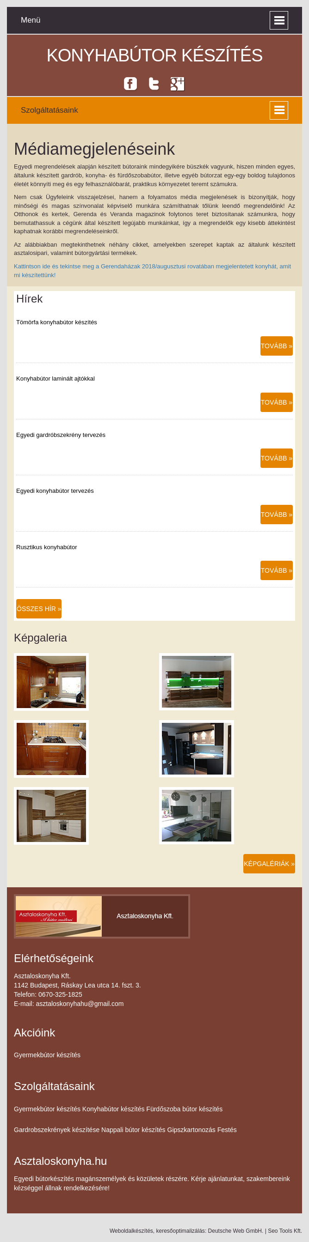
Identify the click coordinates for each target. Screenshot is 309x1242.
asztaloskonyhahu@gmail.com (80, 1003)
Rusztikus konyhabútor (46, 547)
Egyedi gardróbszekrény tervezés (60, 434)
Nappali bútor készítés (133, 1129)
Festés (227, 1129)
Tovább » (276, 346)
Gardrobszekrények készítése (56, 1129)
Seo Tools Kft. (285, 1231)
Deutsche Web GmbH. (236, 1231)
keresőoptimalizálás (180, 1231)
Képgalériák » (269, 863)
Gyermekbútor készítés (47, 1055)
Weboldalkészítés (131, 1231)
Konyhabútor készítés (154, 55)
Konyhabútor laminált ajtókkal (55, 378)
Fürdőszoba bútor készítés (184, 1109)
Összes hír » (39, 608)
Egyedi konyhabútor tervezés (55, 490)
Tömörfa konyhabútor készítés (56, 322)
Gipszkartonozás (191, 1129)
